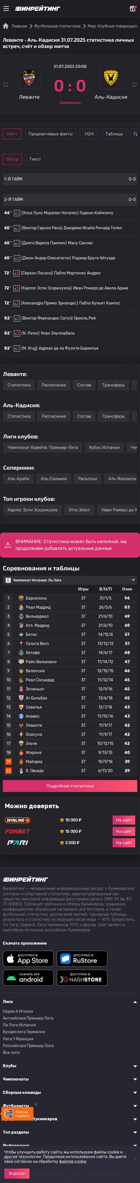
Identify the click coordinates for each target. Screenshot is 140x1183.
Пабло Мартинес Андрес (77, 273)
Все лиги (11, 1052)
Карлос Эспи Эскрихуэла (32, 509)
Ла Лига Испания (19, 1025)
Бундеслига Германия (24, 1031)
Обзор (20, 159)
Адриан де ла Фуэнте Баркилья (68, 348)
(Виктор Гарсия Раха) (42, 228)
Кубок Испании (104, 447)
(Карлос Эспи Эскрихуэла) (46, 288)
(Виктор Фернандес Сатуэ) (47, 318)
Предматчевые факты (67, 133)
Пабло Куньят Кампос (99, 303)
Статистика (19, 385)
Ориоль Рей (85, 318)
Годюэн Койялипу (96, 213)
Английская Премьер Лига (28, 1018)
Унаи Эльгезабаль (58, 333)
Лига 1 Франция (18, 1039)
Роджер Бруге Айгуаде (93, 258)
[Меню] (6, 8)
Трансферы (113, 385)
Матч (20, 133)
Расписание (54, 385)
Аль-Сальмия (54, 478)
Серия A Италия (18, 1011)
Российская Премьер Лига (28, 1045)
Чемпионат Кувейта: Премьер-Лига (43, 447)
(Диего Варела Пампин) (44, 243)
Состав (84, 385)
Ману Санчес (80, 243)
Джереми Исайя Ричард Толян (93, 228)
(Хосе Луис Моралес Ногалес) (50, 213)
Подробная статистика (70, 786)
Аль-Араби (18, 478)
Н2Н (113, 133)
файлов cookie (72, 1161)
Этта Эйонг (79, 509)
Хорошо (17, 1173)
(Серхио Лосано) (37, 273)
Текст (59, 159)
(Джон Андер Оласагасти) (46, 258)
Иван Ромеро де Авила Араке (100, 288)
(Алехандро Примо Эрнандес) (49, 303)
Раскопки (87, 478)
